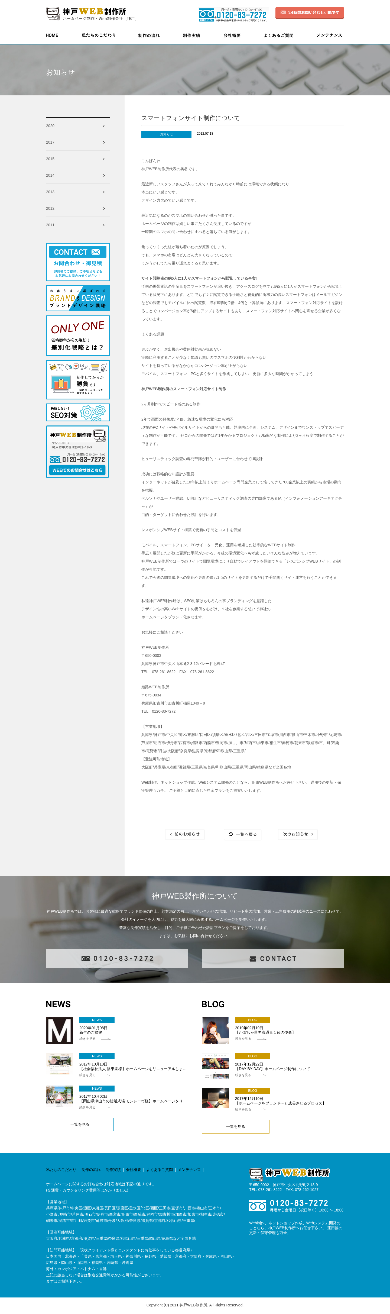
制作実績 (113, 1170)
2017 (50, 142)
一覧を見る (79, 1125)
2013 (50, 192)
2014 (50, 175)
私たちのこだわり (61, 1170)
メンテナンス (189, 1170)
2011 (50, 225)
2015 (50, 159)
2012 (50, 208)
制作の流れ (91, 1170)
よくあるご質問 (159, 1170)
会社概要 (133, 1170)
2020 (50, 126)
